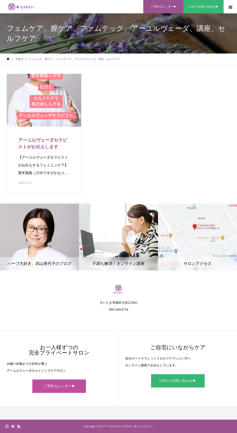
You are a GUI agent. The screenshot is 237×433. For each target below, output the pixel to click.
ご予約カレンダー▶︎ (59, 386)
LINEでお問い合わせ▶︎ (177, 381)
